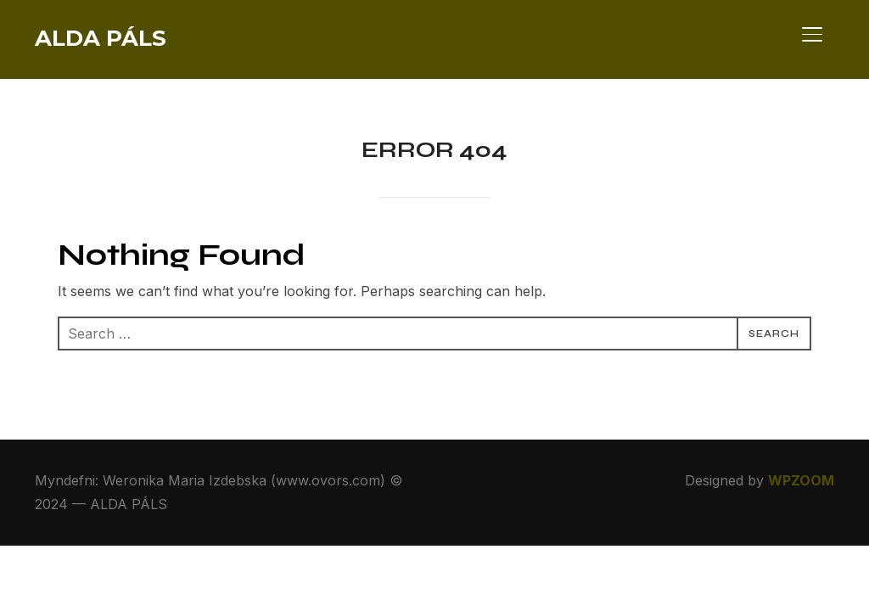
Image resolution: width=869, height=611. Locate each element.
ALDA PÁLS (100, 38)
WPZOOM (801, 480)
